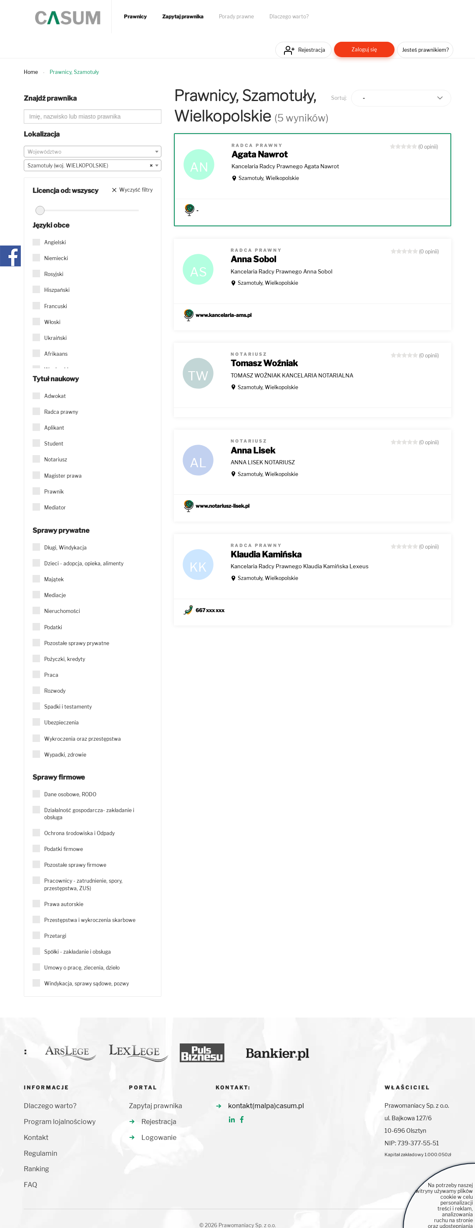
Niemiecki (56, 258)
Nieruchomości (62, 611)
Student (53, 444)
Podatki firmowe (63, 849)
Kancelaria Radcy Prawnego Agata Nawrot (285, 166)
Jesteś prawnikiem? (425, 50)
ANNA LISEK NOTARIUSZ (263, 462)
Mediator (55, 507)
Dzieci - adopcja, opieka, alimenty (83, 563)
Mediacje (55, 595)
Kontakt (36, 1138)
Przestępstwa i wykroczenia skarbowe (90, 920)
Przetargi (55, 936)
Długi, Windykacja (65, 547)
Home (31, 72)
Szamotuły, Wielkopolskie (269, 178)
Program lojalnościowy (60, 1122)
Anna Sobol (253, 259)
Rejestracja (311, 50)
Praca (51, 675)
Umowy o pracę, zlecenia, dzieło (82, 968)
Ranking (36, 1169)
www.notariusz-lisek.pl (222, 506)
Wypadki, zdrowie (65, 755)
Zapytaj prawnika (183, 17)
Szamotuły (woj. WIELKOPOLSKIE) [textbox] (90, 166)
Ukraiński (55, 338)
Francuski (55, 306)
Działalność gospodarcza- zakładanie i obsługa (89, 813)
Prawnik (54, 492)
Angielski (55, 242)
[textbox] (92, 152)
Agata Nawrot (259, 154)
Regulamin (40, 1153)
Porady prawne (236, 17)
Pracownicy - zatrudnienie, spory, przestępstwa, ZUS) (83, 884)
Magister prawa (63, 476)
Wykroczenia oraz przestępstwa (82, 739)
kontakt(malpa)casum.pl (266, 1106)
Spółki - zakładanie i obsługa (77, 952)
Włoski (52, 322)
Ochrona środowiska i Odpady (79, 833)
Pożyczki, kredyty (64, 659)
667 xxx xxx (210, 610)
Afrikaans (56, 354)
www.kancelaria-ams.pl (223, 315)
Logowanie (158, 1138)
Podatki (53, 627)
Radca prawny (61, 412)
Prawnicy (135, 17)
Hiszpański (57, 290)
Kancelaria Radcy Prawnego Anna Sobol (281, 271)
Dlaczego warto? (289, 17)
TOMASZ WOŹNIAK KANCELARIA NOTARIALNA (292, 375)
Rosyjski (53, 274)
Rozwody (54, 691)
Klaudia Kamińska (266, 554)
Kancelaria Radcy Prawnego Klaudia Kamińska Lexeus (300, 566)
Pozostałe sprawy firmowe (75, 865)
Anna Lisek (253, 451)
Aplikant (54, 428)
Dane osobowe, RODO (70, 794)
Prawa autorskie (63, 904)
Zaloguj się (364, 49)
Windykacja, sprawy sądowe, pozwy (86, 983)
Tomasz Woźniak (264, 363)
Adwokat (55, 396)
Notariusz (55, 459)
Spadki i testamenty (68, 707)
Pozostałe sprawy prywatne (76, 643)
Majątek (54, 579)
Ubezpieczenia (61, 722)
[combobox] (92, 151)
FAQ (30, 1185)
